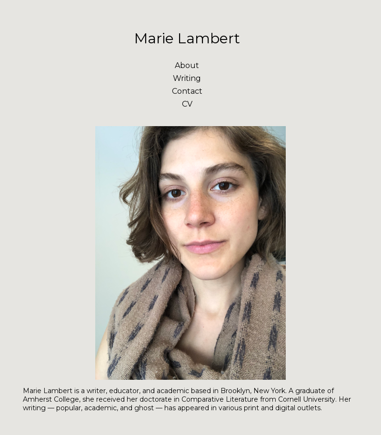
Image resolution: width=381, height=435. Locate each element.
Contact (187, 91)
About (187, 65)
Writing (187, 78)
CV (187, 104)
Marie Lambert (187, 38)
